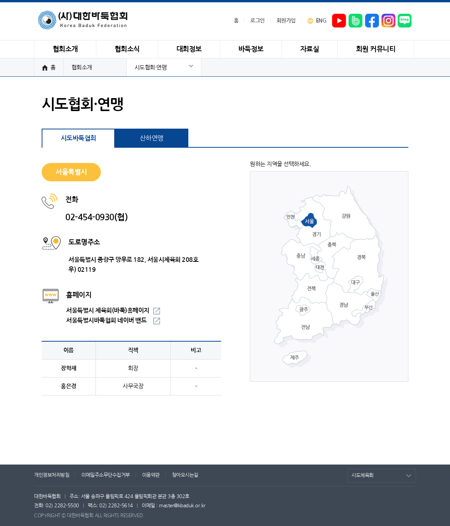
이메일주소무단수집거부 (105, 475)
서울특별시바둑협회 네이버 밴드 (106, 320)
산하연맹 (151, 138)
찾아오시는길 (185, 475)
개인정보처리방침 (51, 475)
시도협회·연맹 (150, 67)
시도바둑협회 (78, 138)
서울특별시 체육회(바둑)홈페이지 (107, 310)
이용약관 (151, 475)
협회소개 (81, 67)
